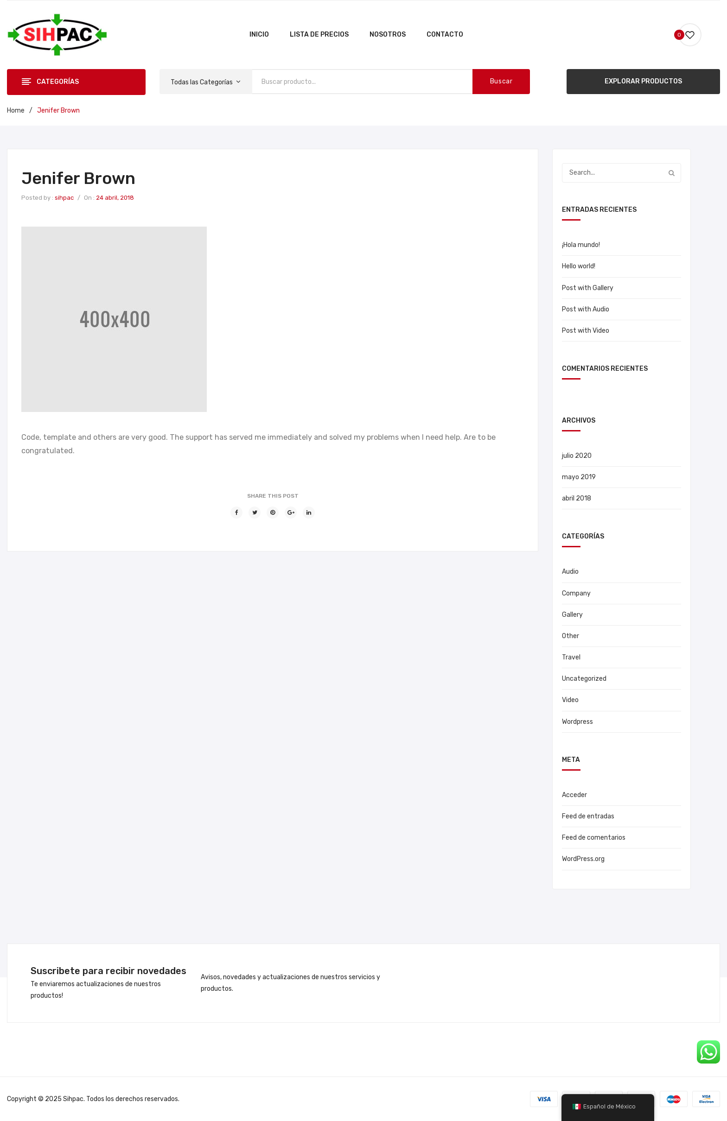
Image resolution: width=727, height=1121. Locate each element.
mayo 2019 (579, 477)
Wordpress (577, 722)
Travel (571, 657)
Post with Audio (585, 309)
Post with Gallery (587, 288)
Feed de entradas (588, 816)
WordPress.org (583, 859)
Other (570, 636)
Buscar (501, 81)
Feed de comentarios (593, 838)
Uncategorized (584, 679)
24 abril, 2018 (115, 197)
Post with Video (585, 331)
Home (16, 110)
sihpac (64, 197)
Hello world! (578, 266)
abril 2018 (576, 498)
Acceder (574, 795)
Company (576, 593)
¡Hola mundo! (581, 245)
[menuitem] (259, 35)
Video (570, 700)
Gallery (572, 615)
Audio (570, 572)
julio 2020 (577, 456)
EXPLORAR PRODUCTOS (643, 81)
